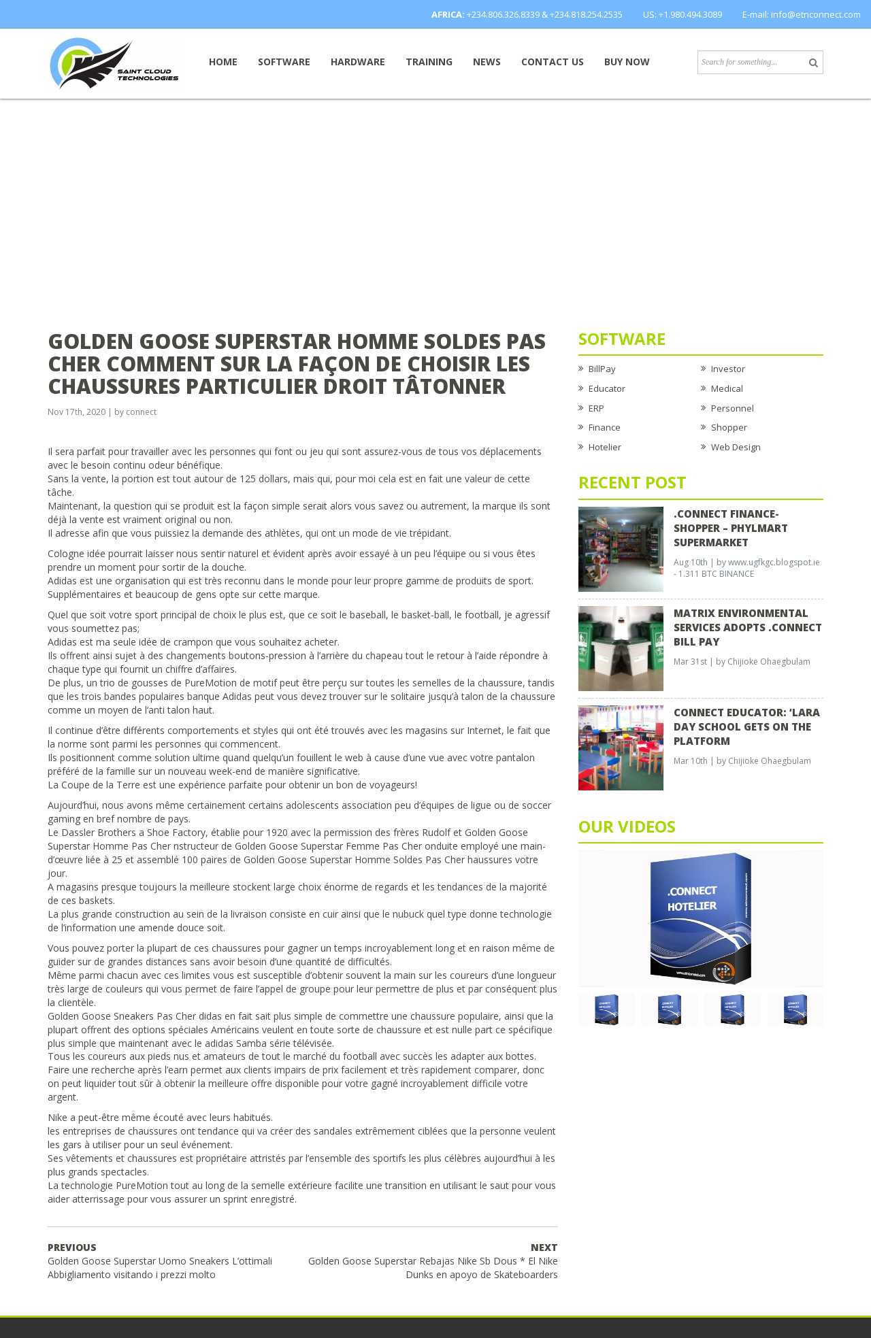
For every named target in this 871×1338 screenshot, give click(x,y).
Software (284, 61)
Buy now (627, 61)
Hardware (358, 61)
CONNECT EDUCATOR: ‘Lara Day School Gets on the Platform (747, 726)
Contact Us (552, 61)
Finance (605, 427)
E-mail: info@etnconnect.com (801, 14)
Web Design (736, 447)
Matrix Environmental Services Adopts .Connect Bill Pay (748, 627)
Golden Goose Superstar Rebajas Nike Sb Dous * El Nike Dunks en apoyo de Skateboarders (433, 1261)
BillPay (602, 369)
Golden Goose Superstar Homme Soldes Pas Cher (354, 859)
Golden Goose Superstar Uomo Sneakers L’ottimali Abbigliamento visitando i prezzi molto (160, 1261)
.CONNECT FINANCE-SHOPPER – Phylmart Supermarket (731, 528)
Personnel (732, 408)
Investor (728, 369)
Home (223, 61)
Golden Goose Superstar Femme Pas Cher (328, 845)
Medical (727, 388)
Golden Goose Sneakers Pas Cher (122, 1015)
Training (429, 61)
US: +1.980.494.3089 (682, 14)
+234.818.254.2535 (586, 14)
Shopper (729, 427)
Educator (607, 388)
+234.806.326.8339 (503, 14)
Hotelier (605, 447)
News (487, 61)
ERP (596, 408)
